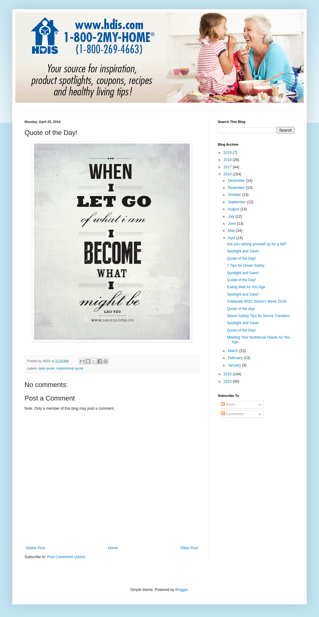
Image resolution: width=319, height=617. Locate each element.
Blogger (181, 590)
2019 (228, 153)
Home (113, 548)
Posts (228, 404)
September (237, 202)
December (237, 180)
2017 (228, 167)
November (237, 188)
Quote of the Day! (241, 258)
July (232, 216)
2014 (228, 381)
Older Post (189, 548)
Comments (232, 414)
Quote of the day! (241, 309)
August (234, 209)
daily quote (47, 368)
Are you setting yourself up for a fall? (257, 244)
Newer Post (35, 548)
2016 (228, 174)
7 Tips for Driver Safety (245, 265)
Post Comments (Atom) (66, 557)
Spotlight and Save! (243, 251)
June (232, 223)
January (235, 365)
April (232, 238)
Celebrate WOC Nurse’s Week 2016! (257, 301)
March (233, 351)
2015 (228, 374)
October (235, 195)
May (232, 230)
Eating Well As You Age (246, 287)
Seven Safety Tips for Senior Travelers (258, 316)
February (236, 358)
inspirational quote (69, 368)
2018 (228, 160)
